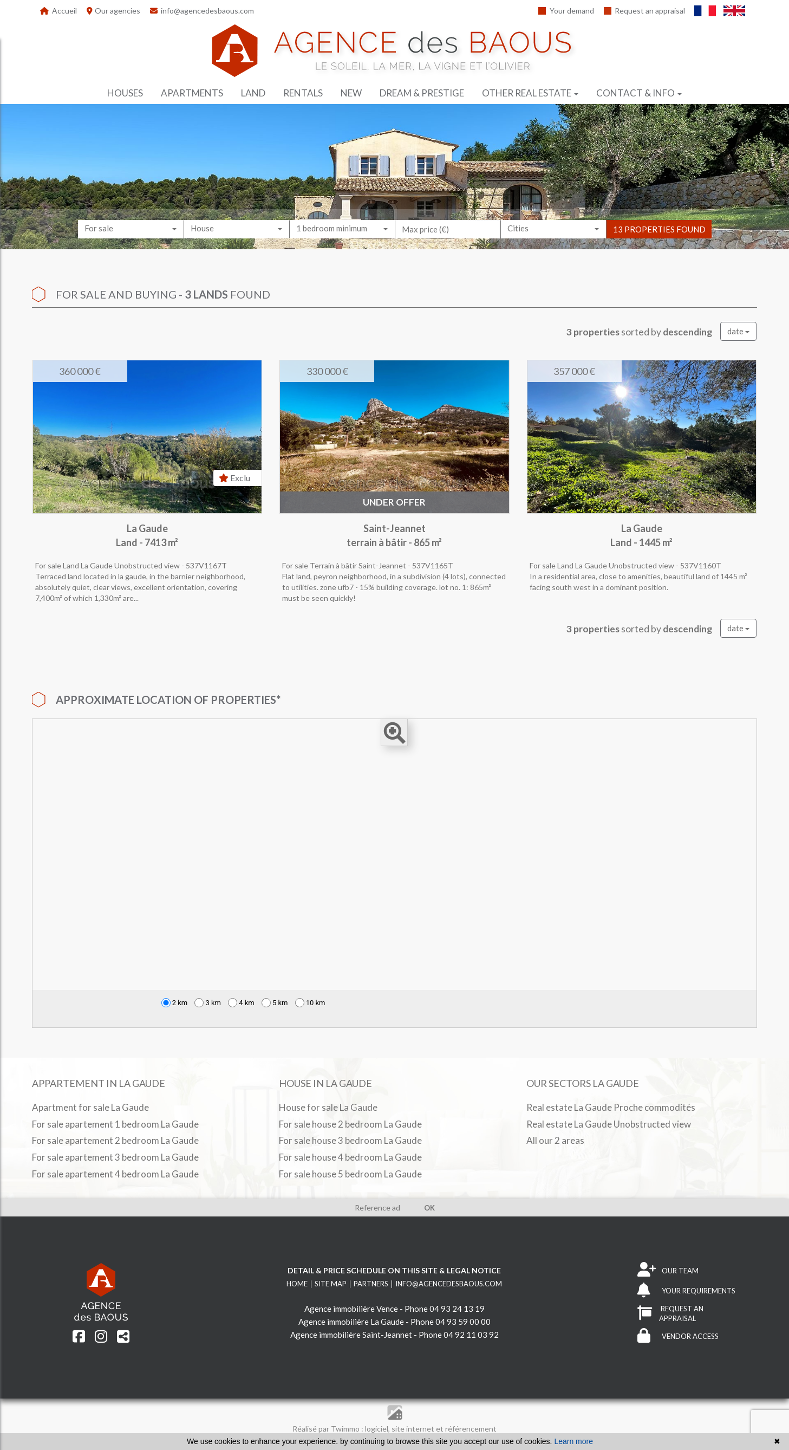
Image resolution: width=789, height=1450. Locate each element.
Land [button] (253, 93)
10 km (310, 1002)
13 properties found (659, 239)
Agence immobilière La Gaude (351, 1321)
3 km (207, 1002)
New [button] (351, 93)
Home (297, 1283)
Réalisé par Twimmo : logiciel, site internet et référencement (394, 1428)
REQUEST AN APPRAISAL (670, 1313)
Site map (331, 1283)
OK (429, 1207)
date (738, 331)
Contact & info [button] (639, 93)
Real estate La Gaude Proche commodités (610, 1107)
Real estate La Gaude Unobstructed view (608, 1124)
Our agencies (113, 10)
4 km (241, 1002)
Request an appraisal (645, 10)
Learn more (573, 1441)
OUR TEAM (668, 1270)
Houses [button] (125, 93)
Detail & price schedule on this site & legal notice (394, 1270)
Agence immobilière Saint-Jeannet (351, 1334)
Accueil (58, 10)
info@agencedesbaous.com (202, 10)
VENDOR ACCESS (678, 1336)
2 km (174, 1002)
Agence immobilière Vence (351, 1308)
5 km (275, 1002)
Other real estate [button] (530, 93)
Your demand (566, 10)
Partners (371, 1283)
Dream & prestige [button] (422, 93)
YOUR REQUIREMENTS (686, 1291)
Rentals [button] (303, 93)
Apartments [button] (192, 93)
